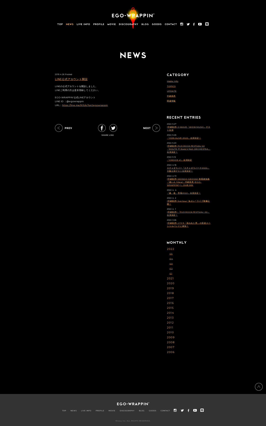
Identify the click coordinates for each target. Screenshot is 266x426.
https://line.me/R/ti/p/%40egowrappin (85, 105)
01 (170, 273)
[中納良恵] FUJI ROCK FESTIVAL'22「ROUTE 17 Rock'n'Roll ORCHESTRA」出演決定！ (189, 149)
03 (171, 263)
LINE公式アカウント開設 (71, 79)
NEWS (74, 411)
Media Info (172, 81)
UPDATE (172, 91)
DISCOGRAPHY (127, 411)
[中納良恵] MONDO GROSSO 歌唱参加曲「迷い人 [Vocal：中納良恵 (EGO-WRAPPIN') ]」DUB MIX (188, 182)
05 (171, 254)
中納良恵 (171, 96)
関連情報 (171, 101)
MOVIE (112, 411)
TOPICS (171, 86)
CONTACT (165, 411)
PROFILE (100, 411)
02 (171, 268)
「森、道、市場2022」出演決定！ (184, 193)
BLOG (142, 411)
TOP (64, 411)
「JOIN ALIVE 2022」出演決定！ (184, 138)
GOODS (152, 411)
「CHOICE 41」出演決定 (179, 160)
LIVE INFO (86, 411)
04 (171, 258)
